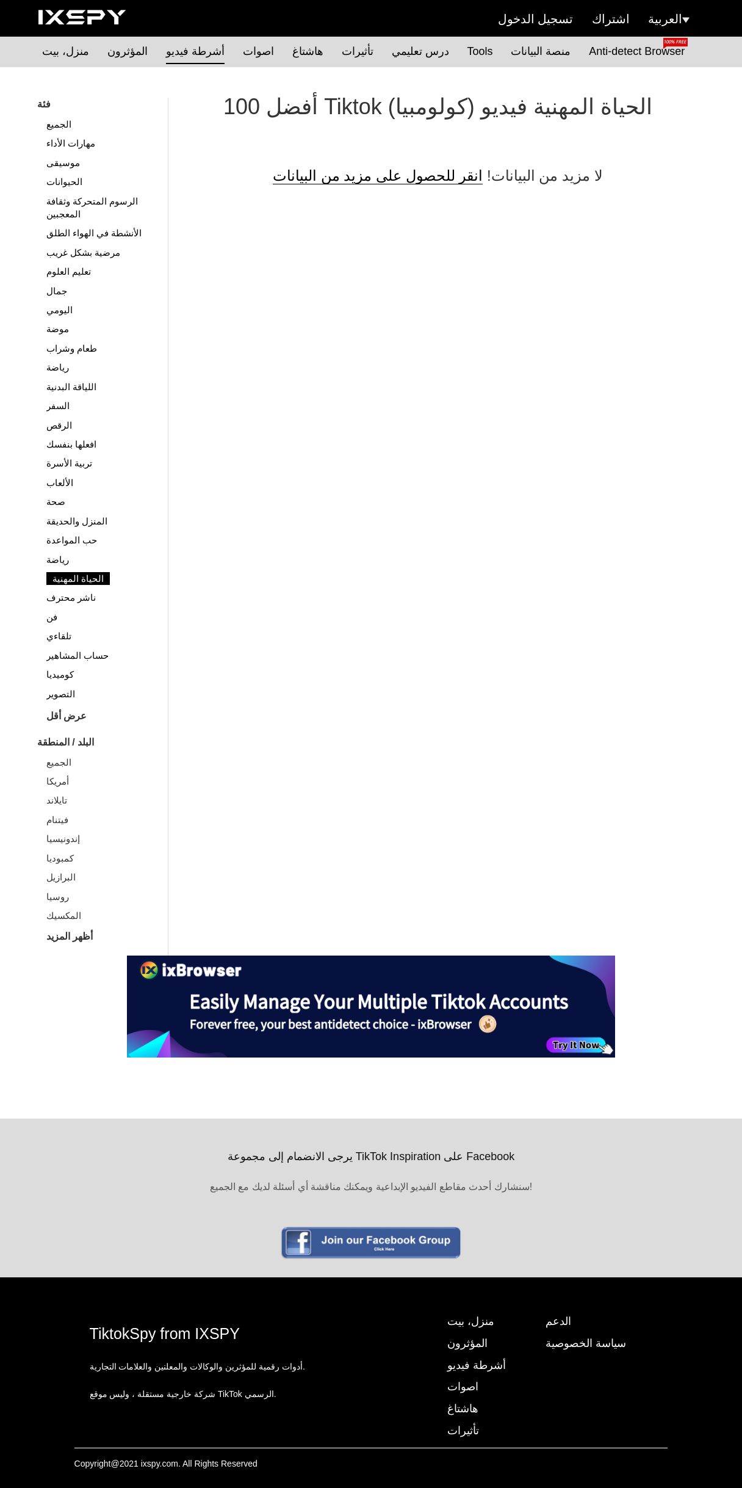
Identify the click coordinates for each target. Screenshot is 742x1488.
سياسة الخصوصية (586, 1343)
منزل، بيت (65, 51)
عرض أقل (66, 716)
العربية (669, 19)
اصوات (258, 51)
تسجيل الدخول (536, 19)
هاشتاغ (307, 51)
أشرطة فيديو (195, 51)
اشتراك (611, 19)
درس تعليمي (420, 51)
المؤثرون (127, 51)
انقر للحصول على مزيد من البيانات (378, 175)
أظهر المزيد (69, 936)
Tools (480, 51)
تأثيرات (357, 51)
